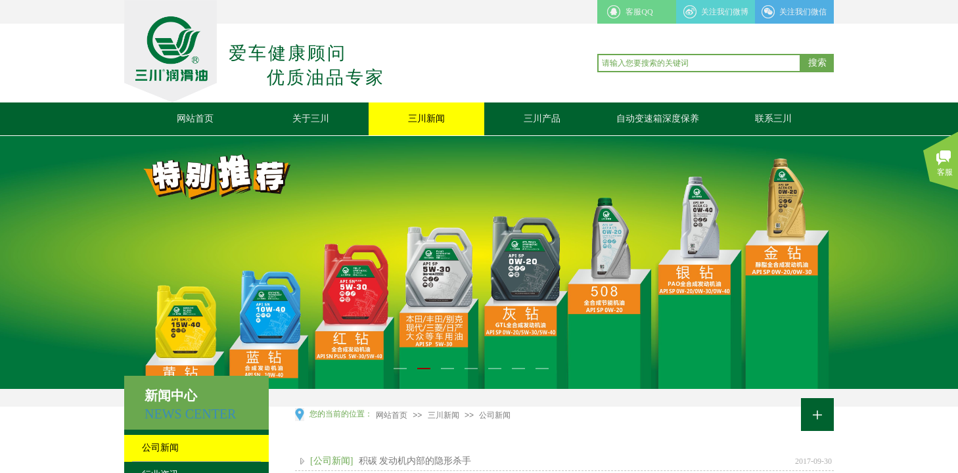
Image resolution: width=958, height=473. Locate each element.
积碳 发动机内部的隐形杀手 (415, 461)
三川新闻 (426, 119)
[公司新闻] (331, 461)
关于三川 (310, 119)
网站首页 (195, 119)
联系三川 (773, 119)
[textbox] (699, 63)
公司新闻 (495, 415)
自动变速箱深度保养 (657, 119)
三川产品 (542, 119)
